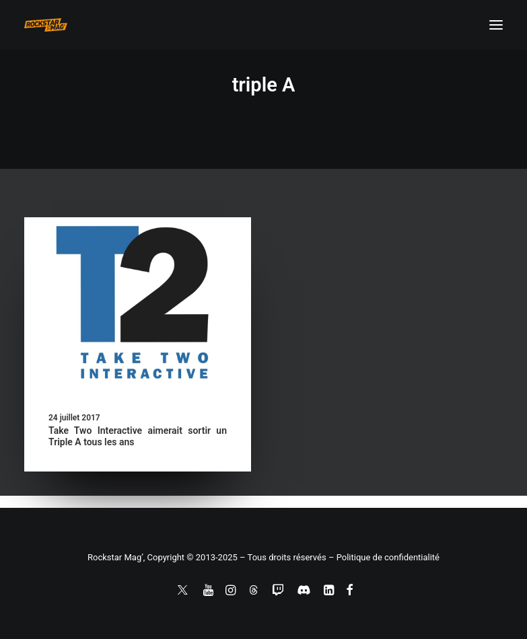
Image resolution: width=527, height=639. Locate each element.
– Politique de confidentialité (384, 557)
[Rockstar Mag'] (45, 25)
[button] (496, 25)
